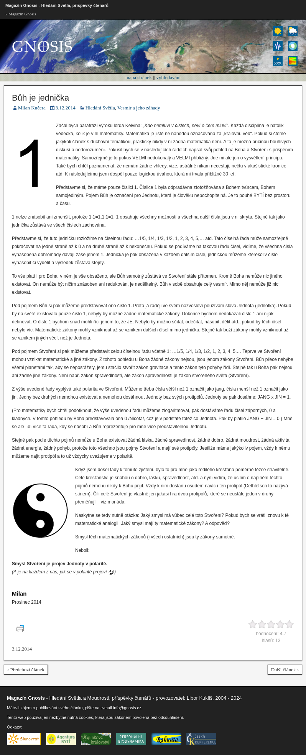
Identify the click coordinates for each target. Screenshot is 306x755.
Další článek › (285, 669)
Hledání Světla (100, 108)
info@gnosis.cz (127, 707)
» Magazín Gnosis (20, 14)
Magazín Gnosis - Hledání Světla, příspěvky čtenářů (57, 5)
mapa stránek (138, 77)
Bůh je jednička (40, 98)
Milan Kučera (32, 108)
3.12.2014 (66, 108)
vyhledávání (168, 77)
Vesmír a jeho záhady (138, 108)
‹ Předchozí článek (25, 669)
